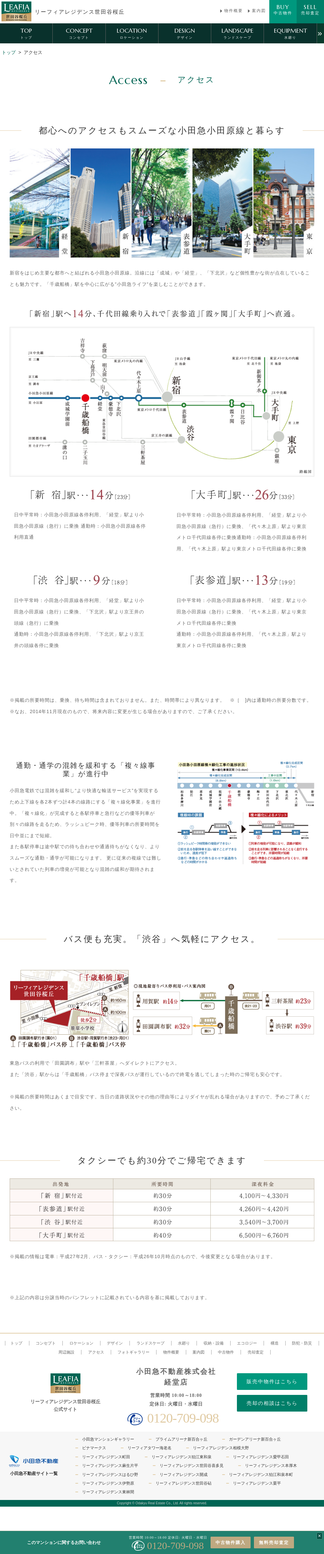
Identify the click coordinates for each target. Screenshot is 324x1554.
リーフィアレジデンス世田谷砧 (183, 1483)
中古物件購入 (231, 1542)
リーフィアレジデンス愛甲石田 (261, 1457)
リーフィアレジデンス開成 (183, 1474)
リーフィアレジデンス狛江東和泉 (181, 1457)
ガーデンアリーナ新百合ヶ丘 (255, 1439)
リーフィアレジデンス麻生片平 (110, 1465)
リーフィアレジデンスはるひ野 (110, 1474)
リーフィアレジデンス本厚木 (271, 1465)
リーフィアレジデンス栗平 (257, 1483)
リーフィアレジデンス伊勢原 (108, 1483)
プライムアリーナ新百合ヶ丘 (181, 1439)
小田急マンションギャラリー (108, 1439)
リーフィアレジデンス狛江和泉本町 (261, 1474)
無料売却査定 (274, 1542)
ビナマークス (94, 1448)
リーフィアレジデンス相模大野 (221, 1448)
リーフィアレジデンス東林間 (108, 1492)
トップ (9, 52)
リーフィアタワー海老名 (149, 1448)
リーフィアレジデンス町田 (106, 1457)
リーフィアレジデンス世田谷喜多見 (191, 1465)
